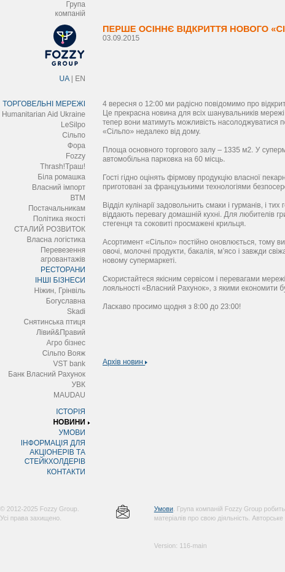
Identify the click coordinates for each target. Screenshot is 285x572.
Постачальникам (56, 208)
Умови (163, 508)
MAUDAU (69, 395)
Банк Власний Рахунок (46, 374)
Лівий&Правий (60, 332)
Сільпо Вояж (63, 353)
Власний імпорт (58, 187)
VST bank (69, 363)
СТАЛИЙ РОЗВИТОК (49, 229)
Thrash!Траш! (62, 166)
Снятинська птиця (54, 322)
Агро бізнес (66, 343)
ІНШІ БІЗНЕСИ (60, 280)
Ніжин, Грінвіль (59, 290)
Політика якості (59, 218)
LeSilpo (73, 124)
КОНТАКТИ (66, 472)
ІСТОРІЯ (70, 411)
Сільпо (73, 135)
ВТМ (77, 198)
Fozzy (75, 156)
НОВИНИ (69, 422)
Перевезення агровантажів (63, 255)
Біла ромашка (61, 177)
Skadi (76, 311)
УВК (78, 384)
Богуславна (65, 301)
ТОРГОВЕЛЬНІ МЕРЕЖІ (43, 104)
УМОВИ (71, 432)
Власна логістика (55, 239)
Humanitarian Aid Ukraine (43, 114)
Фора (76, 145)
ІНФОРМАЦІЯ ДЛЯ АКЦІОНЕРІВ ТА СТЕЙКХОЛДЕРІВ (53, 452)
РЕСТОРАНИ (63, 269)
